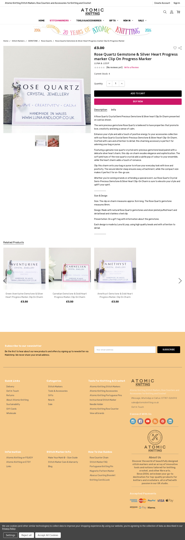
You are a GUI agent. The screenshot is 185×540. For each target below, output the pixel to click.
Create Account (162, 3)
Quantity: (98, 83)
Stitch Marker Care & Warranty (63, 462)
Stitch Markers (60, 20)
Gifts (113, 20)
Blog (50, 466)
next (180, 280)
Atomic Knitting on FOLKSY (19, 457)
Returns (10, 395)
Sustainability (13, 404)
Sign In (177, 3)
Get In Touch (12, 391)
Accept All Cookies (48, 535)
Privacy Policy (8, 528)
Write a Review (131, 67)
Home (42, 20)
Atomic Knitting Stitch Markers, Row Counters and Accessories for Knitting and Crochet (48, 3)
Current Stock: (102, 73)
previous (5, 280)
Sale (142, 20)
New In (128, 20)
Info (113, 109)
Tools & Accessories (90, 20)
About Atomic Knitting (17, 400)
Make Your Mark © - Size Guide (63, 457)
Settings (10, 535)
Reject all (26, 535)
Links (8, 466)
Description (100, 109)
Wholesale (11, 413)
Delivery (10, 386)
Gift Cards (11, 409)
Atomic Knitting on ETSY (18, 462)
